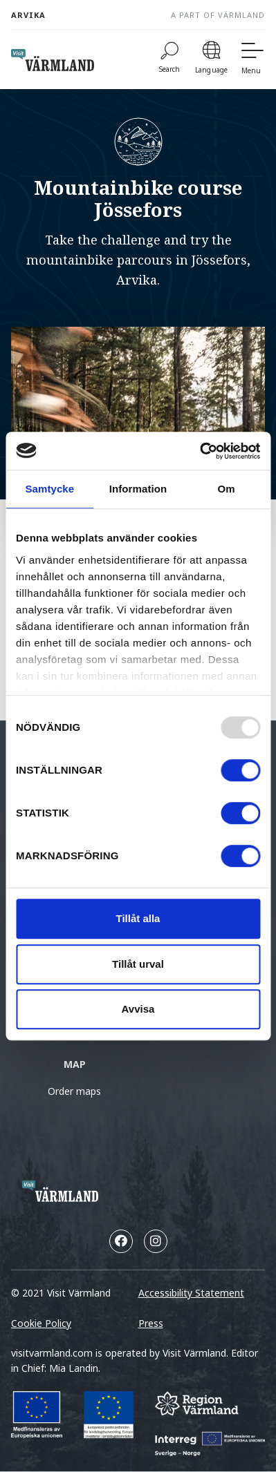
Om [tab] (226, 489)
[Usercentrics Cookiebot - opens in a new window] (199, 451)
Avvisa (138, 1009)
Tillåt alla (138, 918)
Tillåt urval (138, 964)
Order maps (74, 1091)
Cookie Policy (41, 1323)
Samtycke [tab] (49, 489)
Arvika (28, 14)
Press (150, 1323)
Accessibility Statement (191, 1292)
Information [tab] (138, 489)
